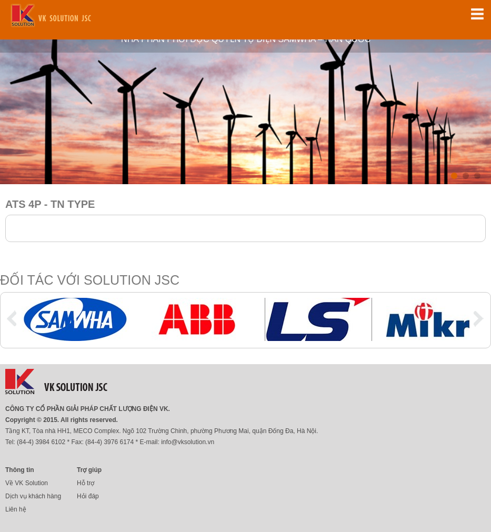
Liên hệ (15, 509)
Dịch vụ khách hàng (33, 496)
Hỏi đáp (88, 496)
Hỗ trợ (85, 483)
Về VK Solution (26, 483)
